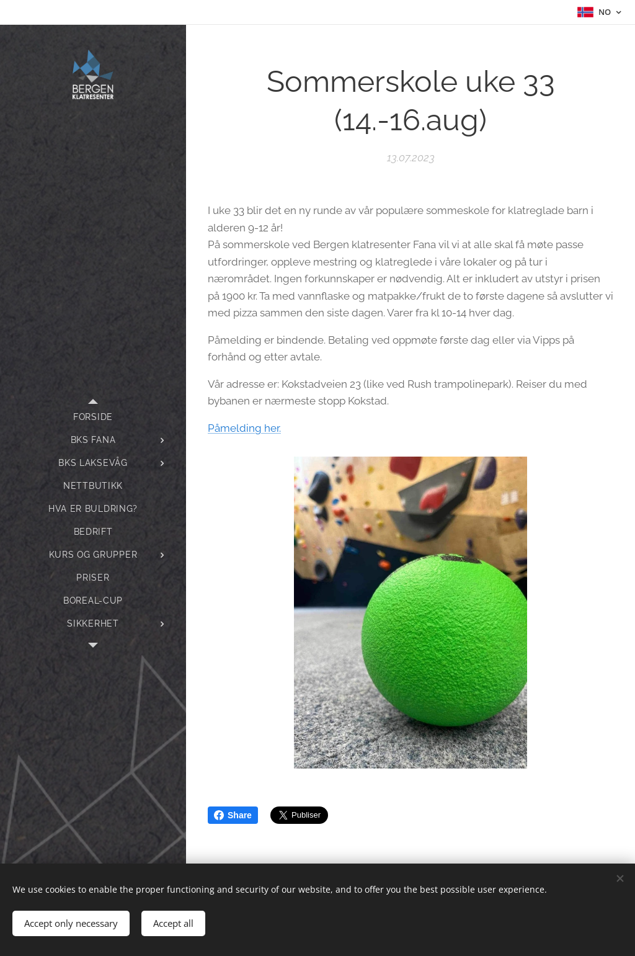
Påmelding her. (244, 428)
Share (233, 815)
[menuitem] (93, 417)
